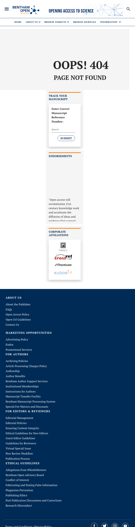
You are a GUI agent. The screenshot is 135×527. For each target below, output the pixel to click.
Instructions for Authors (21, 389)
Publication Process (18, 455)
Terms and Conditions (19, 522)
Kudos (9, 344)
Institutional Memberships (22, 384)
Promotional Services (19, 349)
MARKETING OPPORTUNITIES (29, 332)
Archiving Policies (17, 360)
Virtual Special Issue (18, 445)
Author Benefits (15, 375)
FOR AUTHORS (17, 353)
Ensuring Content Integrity (22, 425)
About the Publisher (18, 304)
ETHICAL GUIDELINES (23, 459)
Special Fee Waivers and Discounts (27, 404)
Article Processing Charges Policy (26, 365)
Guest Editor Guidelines (20, 435)
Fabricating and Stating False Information (32, 481)
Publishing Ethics (16, 491)
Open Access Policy (18, 314)
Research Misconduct (19, 501)
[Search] (63, 130)
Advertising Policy (17, 339)
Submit (66, 138)
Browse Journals (84, 22)
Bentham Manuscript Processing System (31, 399)
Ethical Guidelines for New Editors (27, 430)
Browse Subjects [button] (55, 22)
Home (18, 22)
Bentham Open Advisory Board (25, 471)
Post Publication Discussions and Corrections (34, 496)
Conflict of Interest (17, 476)
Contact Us (12, 324)
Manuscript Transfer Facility (23, 394)
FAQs (9, 309)
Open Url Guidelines (18, 319)
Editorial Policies (16, 420)
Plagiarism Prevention (19, 486)
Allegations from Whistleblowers (26, 466)
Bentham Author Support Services (27, 380)
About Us (14, 298)
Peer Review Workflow (19, 450)
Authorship (13, 370)
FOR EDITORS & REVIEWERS (28, 408)
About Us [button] (32, 22)
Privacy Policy (43, 522)
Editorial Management (20, 415)
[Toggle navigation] (6, 9)
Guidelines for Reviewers (21, 440)
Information (109, 22)
